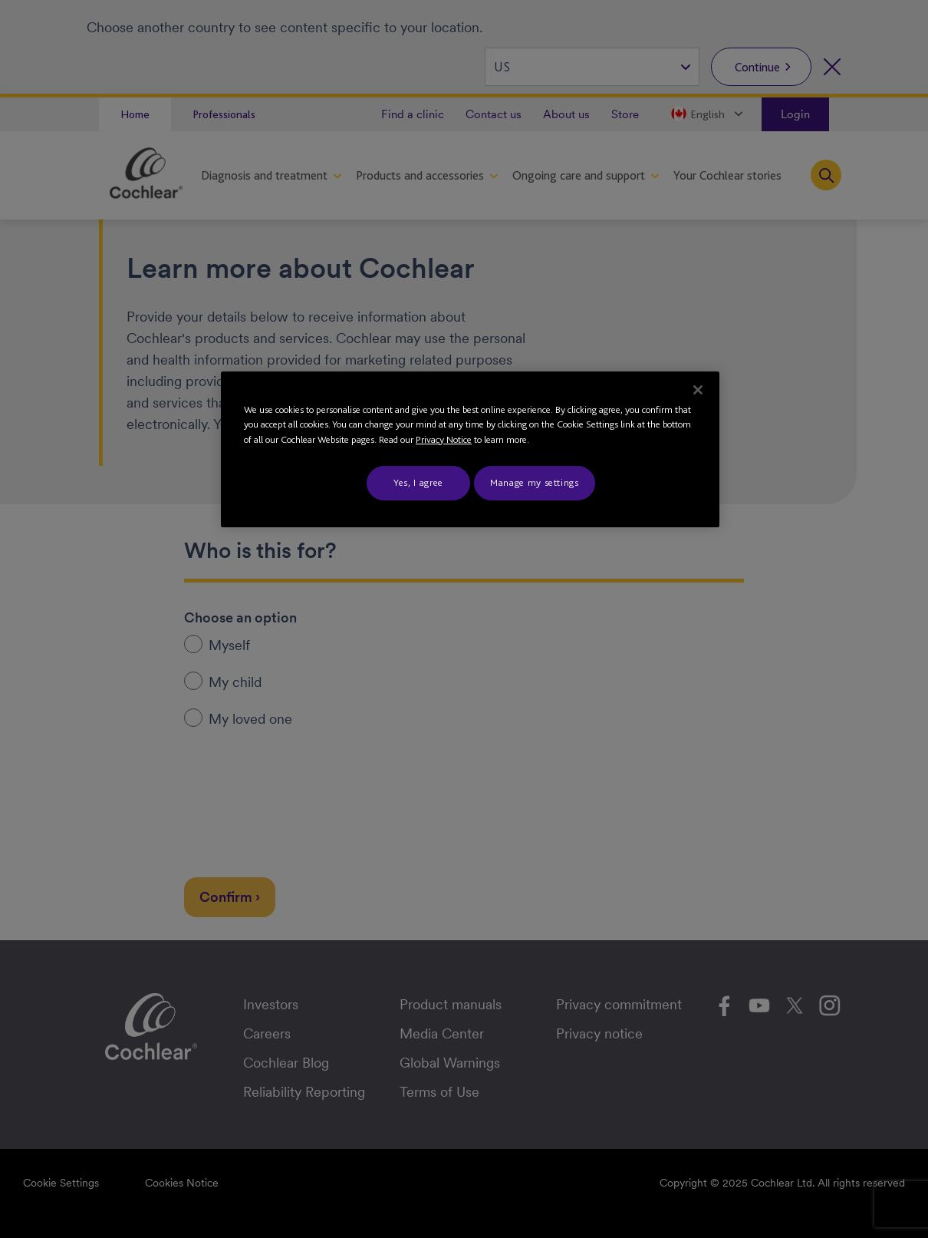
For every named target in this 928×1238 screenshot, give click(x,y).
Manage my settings (534, 482)
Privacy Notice (444, 439)
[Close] (698, 390)
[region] (470, 449)
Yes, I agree (418, 482)
